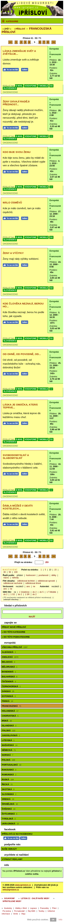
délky (53, 575)
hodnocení (30, 575)
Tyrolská (9, 819)
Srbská (8, 799)
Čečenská (9, 681)
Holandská (10, 711)
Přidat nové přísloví (14, 627)
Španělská (10, 804)
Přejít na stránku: (24, 562)
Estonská (9, 696)
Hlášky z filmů (21, 908)
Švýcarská (9, 814)
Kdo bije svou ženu (17, 152)
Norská (7, 755)
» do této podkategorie (16, 637)
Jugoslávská (11, 735)
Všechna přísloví (14, 647)
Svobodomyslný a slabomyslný (16, 456)
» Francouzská (55, 54)
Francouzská (11, 706)
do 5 (42, 592)
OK (53, 920)
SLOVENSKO (9, 88)
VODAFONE (30, 86)
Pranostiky (44, 908)
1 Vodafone (24, 592)
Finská (7, 701)
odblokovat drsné (33, 583)
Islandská (9, 725)
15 (55, 570)
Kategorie (12, 21)
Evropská (54, 49)
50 (10, 572)
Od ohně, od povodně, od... (22, 354)
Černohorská (11, 686)
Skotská (8, 789)
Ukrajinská (10, 823)
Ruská (8, 779)
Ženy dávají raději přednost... (16, 103)
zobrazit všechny (11, 599)
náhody (15, 577)
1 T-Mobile (51, 592)
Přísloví (19, 29)
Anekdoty (8, 908)
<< (10, 42)
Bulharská (9, 676)
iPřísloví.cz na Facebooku (17, 834)
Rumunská (9, 774)
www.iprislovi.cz (23, 885)
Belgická (8, 662)
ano (28, 586)
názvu (6, 577)
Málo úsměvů (12, 202)
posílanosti (43, 575)
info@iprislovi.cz (11, 890)
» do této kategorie (13, 632)
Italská (8, 730)
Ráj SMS (31, 911)
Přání (54, 908)
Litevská (8, 740)
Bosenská (9, 672)
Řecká (7, 784)
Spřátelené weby (12, 901)
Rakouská (9, 770)
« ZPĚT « (7, 29)
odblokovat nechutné (12, 583)
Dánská (8, 691)
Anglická (10, 657)
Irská (7, 721)
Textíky (41, 911)
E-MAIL (19, 86)
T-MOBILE (43, 86)
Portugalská (11, 765)
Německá (9, 750)
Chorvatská (10, 716)
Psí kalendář (19, 911)
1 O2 (12, 594)
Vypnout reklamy (12, 859)
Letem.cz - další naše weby (35, 898)
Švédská (8, 809)
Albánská (9, 652)
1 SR (27, 594)
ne (34, 586)
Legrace (33, 908)
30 (4, 572)
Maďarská (9, 745)
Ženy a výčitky (13, 253)
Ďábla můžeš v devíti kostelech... (18, 507)
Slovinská (9, 794)
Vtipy (23, 914)
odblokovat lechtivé (26, 581)
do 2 (35, 592)
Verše (15, 914)
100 (15, 572)
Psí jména (7, 911)
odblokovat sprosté (46, 581)
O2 (51, 86)
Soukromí (9, 898)
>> (53, 42)
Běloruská (9, 667)
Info (60, 919)
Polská (8, 760)
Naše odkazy (9, 849)
